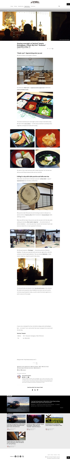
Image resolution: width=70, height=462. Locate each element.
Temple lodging (21, 368)
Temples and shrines (29, 368)
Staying (15, 6)
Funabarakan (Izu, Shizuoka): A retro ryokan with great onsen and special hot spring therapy (15, 442)
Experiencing (27, 6)
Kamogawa (24, 370)
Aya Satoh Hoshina (26, 375)
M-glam (58, 458)
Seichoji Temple (46, 366)
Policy (59, 454)
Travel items (33, 6)
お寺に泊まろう (38, 368)
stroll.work (51, 456)
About (52, 454)
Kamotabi (28, 366)
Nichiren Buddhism (35, 366)
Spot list (49, 454)
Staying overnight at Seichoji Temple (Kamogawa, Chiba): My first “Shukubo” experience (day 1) (31, 45)
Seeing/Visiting (20, 6)
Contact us (55, 454)
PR (40, 366)
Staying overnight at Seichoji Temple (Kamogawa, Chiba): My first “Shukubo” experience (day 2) (35, 425)
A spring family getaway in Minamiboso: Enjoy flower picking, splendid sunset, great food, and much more (16, 425)
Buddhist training (21, 366)
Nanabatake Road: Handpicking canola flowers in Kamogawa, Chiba (53, 424)
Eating (12, 6)
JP (68, 4)
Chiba (19, 370)
